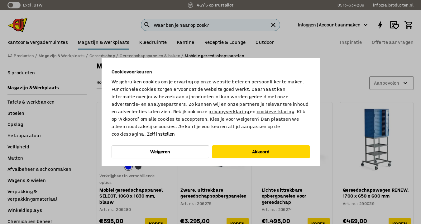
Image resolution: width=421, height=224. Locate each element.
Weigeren (160, 152)
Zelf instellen (161, 134)
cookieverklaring (275, 111)
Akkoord (261, 152)
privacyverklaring (229, 111)
